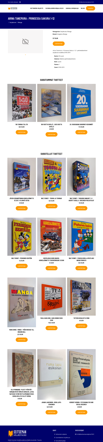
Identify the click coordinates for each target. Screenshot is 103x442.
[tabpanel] (25, 41)
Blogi (83, 8)
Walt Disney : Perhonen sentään (21, 258)
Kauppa (90, 8)
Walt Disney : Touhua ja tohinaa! (51, 198)
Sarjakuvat (13, 22)
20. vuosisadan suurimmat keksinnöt (81, 124)
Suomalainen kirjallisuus (54, 8)
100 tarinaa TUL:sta (21, 124)
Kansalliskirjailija (72, 8)
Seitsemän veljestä (36, 8)
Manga (20, 22)
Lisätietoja (58, 43)
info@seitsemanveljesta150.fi (86, 2)
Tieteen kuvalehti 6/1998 (81, 318)
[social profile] (20, 2)
